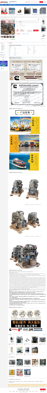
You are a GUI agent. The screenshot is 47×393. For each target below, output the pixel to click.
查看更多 (4, 59)
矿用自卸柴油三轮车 (11, 382)
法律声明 (30, 391)
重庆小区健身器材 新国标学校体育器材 (12, 14)
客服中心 (17, 391)
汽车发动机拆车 (29, 381)
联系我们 (14, 391)
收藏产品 (2, 39)
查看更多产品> (44, 334)
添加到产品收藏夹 (3, 68)
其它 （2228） (2, 50)
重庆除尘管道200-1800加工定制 (19, 366)
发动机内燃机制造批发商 (26, 388)
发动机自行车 (25, 381)
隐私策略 (23, 391)
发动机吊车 (33, 381)
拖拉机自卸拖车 (41, 381)
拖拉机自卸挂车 (11, 381)
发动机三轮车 (21, 381)
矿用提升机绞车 (37, 381)
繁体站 (33, 391)
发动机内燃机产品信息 (20, 388)
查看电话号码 (36, 30)
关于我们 (10, 391)
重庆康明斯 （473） (3, 47)
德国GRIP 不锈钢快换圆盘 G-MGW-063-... (13, 376)
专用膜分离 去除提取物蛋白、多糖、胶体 (13, 366)
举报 (6, 39)
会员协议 (27, 391)
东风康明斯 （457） (3, 48)
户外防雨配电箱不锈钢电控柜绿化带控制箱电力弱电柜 (29, 376)
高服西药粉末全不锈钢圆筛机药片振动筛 (28, 366)
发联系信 (18, 33)
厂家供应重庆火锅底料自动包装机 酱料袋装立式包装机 (6, 14)
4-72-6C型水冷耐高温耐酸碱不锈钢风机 (20, 376)
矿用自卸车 (14, 381)
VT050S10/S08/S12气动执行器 (35, 366)
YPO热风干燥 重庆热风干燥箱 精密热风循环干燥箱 (37, 14)
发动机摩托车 (18, 381)
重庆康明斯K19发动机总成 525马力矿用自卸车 (24, 389)
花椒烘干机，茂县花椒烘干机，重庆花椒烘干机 (29, 14)
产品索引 (2, 67)
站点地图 (20, 391)
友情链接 (36, 391)
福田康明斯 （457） (3, 49)
